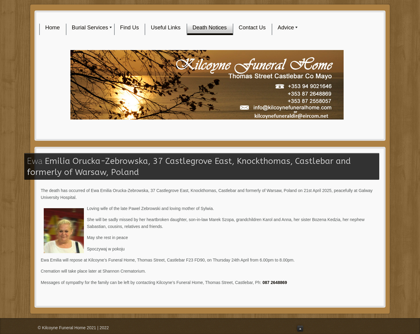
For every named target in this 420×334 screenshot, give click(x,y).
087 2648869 (275, 282)
